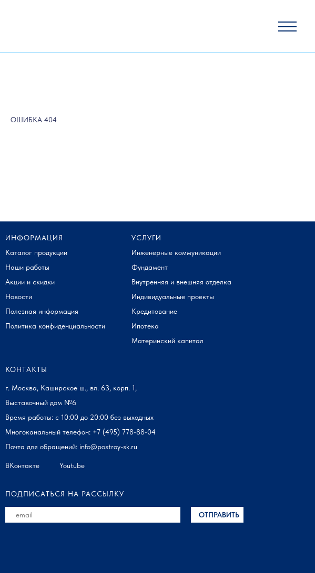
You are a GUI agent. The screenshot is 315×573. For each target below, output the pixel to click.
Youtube (72, 465)
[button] (287, 22)
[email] (92, 515)
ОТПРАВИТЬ (219, 515)
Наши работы (27, 267)
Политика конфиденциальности (55, 326)
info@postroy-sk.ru (108, 446)
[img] (39, 27)
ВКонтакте (22, 465)
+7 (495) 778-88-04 (124, 432)
